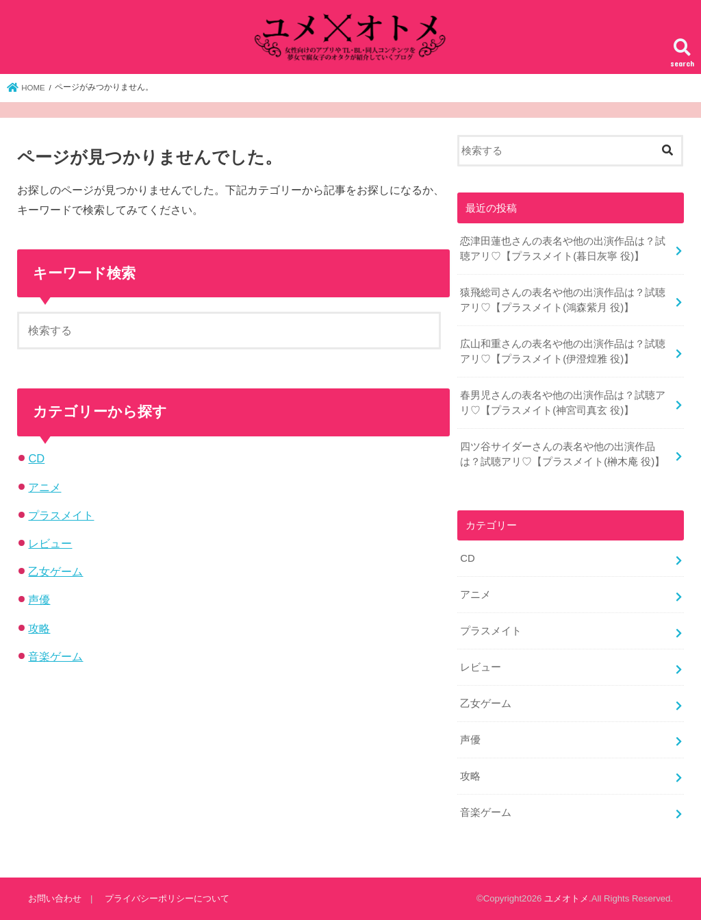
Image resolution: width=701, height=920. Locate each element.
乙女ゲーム (55, 571)
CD (36, 458)
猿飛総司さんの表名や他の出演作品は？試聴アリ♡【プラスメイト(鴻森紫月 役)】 (562, 300)
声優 (39, 599)
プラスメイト (61, 515)
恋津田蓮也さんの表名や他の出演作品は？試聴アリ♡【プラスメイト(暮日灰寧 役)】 (562, 249)
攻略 (39, 628)
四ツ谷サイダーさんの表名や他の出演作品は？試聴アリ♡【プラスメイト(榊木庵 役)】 (562, 454)
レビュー (50, 543)
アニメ (44, 487)
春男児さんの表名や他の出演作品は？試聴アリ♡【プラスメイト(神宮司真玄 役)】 (562, 403)
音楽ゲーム (55, 656)
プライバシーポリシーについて (167, 898)
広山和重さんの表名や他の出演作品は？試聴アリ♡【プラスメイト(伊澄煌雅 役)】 (562, 351)
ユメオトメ (566, 898)
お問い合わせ (54, 898)
